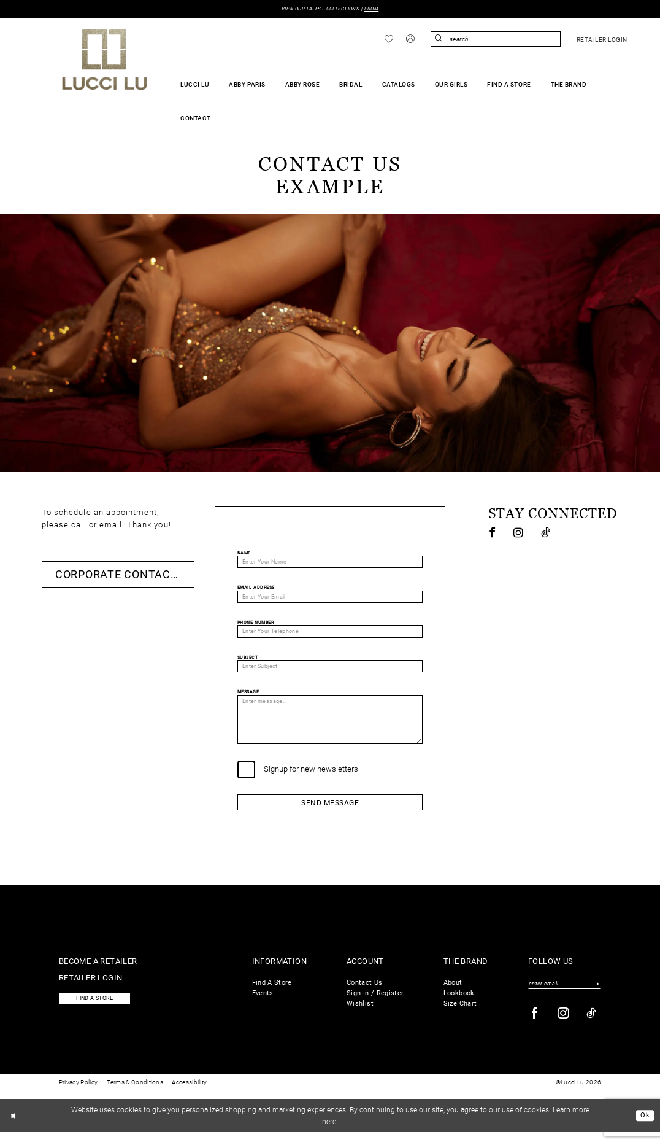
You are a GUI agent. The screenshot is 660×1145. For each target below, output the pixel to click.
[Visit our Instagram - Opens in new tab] (519, 533)
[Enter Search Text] (496, 39)
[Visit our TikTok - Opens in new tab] (546, 533)
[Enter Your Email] (330, 599)
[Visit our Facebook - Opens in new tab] (492, 533)
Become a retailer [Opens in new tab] (98, 972)
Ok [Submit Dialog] (644, 1128)
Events (263, 1004)
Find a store (98, 1011)
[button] (410, 40)
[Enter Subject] (330, 671)
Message (248, 697)
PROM (376, 9)
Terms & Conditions (135, 1095)
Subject (247, 661)
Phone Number (255, 625)
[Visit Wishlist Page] (389, 39)
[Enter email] (564, 996)
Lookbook (459, 1004)
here (329, 1134)
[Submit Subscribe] (598, 996)
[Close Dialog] (14, 1128)
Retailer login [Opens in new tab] (91, 989)
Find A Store (272, 994)
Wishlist (360, 1014)
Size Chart (460, 1014)
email (110, 524)
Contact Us (365, 994)
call (78, 524)
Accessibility (189, 1095)
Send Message (330, 813)
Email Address (256, 589)
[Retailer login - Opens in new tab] (602, 40)
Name (244, 553)
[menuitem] (389, 39)
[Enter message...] (330, 727)
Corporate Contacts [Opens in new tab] (120, 574)
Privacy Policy (78, 1095)
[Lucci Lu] (104, 60)
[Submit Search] (440, 39)
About (452, 994)
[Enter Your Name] (330, 563)
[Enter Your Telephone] (330, 635)
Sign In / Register (375, 1004)
